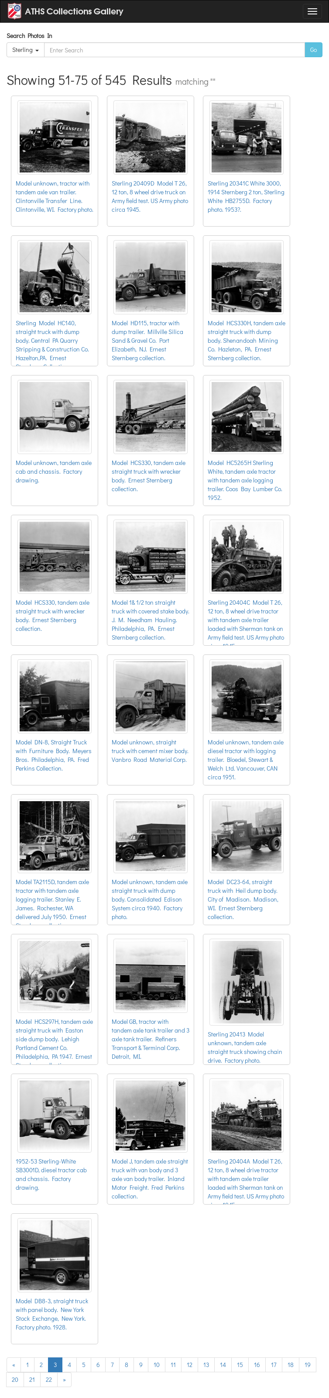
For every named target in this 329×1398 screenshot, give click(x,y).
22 (49, 1379)
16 (257, 1364)
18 (291, 1364)
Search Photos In (31, 35)
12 (189, 1364)
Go (313, 49)
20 (15, 1379)
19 (308, 1364)
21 (32, 1379)
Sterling (25, 49)
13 (206, 1364)
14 (223, 1364)
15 (240, 1364)
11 (173, 1364)
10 (157, 1364)
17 (274, 1364)
